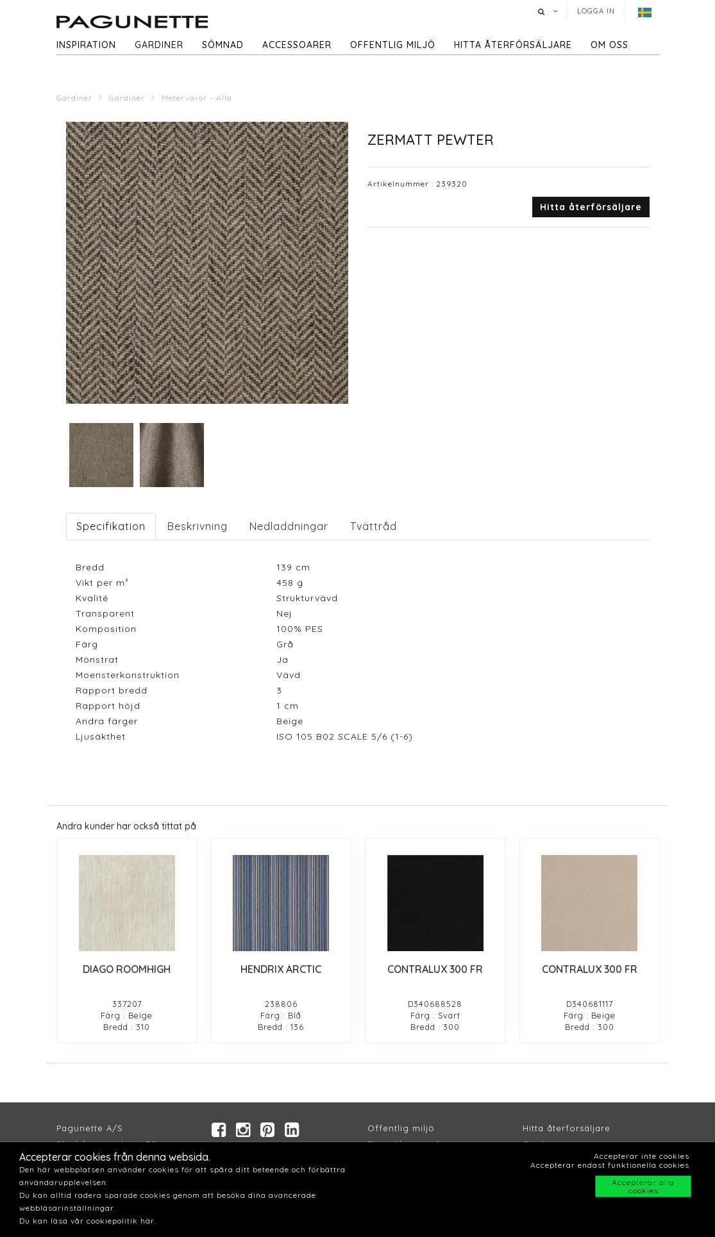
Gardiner (159, 45)
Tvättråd (373, 526)
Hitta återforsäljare (566, 1128)
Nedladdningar (288, 526)
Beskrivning (197, 526)
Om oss (609, 45)
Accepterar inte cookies (641, 1156)
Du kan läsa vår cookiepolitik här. (87, 1220)
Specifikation (111, 526)
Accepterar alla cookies (643, 1186)
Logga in (596, 10)
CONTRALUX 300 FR (435, 969)
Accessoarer (297, 45)
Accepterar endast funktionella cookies (609, 1165)
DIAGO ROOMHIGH (127, 969)
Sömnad (223, 45)
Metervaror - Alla (197, 98)
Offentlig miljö (392, 45)
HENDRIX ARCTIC (280, 969)
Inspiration (86, 45)
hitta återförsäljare (513, 45)
